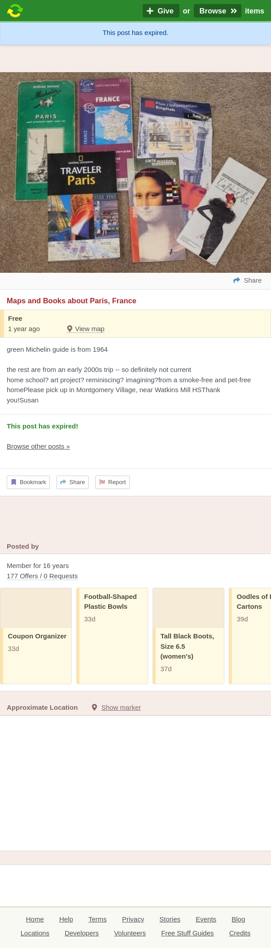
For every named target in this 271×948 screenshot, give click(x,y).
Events (206, 919)
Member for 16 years (135, 571)
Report (112, 482)
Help (66, 919)
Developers (82, 933)
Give (161, 11)
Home (35, 919)
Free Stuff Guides (187, 933)
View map (85, 328)
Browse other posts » (38, 446)
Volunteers (130, 933)
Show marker (121, 707)
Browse (217, 11)
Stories (169, 919)
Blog (238, 919)
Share (72, 482)
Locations (35, 933)
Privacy (133, 919)
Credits (240, 933)
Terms (97, 919)
